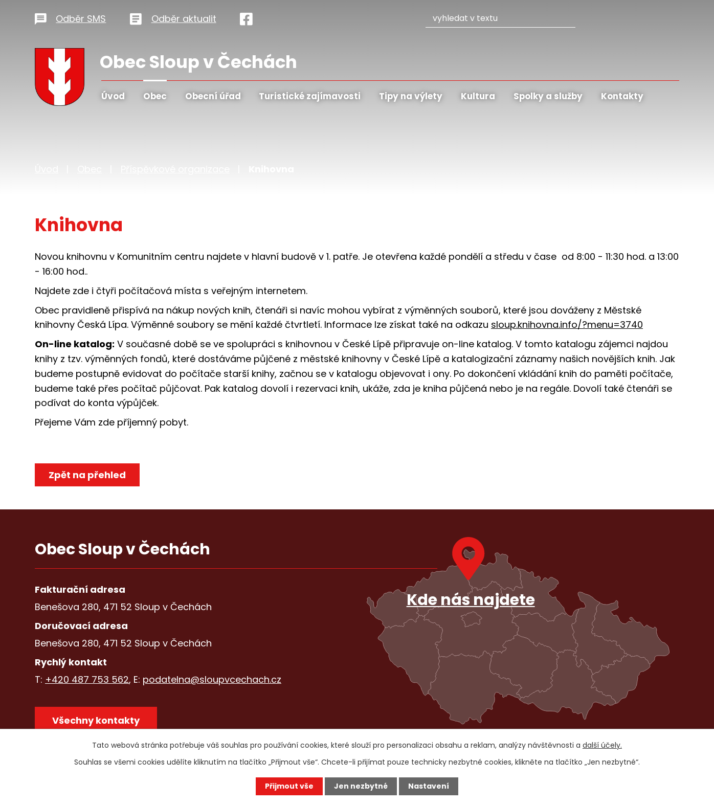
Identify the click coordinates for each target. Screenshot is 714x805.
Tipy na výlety (410, 96)
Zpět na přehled (87, 474)
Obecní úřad (213, 96)
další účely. (602, 745)
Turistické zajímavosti (310, 96)
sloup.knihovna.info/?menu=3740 (567, 324)
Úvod (113, 96)
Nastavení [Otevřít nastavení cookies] (428, 786)
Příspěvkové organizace (175, 169)
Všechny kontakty (96, 720)
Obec (155, 96)
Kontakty (622, 96)
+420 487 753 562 (87, 679)
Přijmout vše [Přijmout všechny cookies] (289, 786)
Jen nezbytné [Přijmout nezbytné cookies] (361, 786)
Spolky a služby (548, 96)
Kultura (478, 96)
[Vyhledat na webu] (511, 17)
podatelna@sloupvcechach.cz (212, 679)
